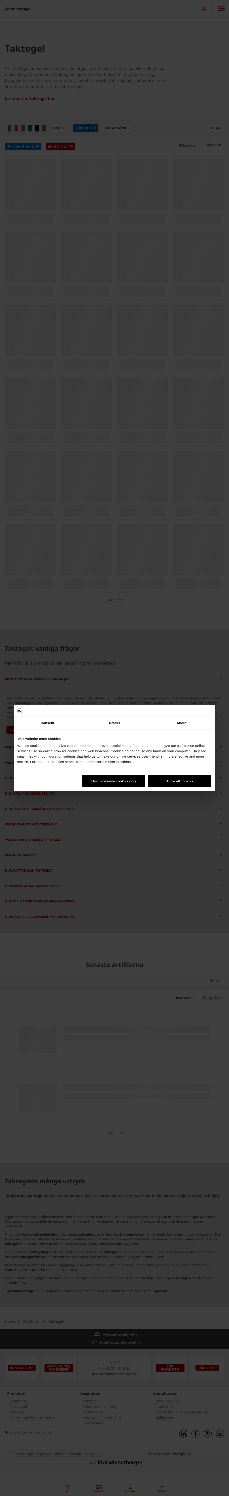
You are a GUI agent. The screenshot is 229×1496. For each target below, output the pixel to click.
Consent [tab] (47, 723)
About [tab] (182, 723)
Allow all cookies (179, 781)
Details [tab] (114, 723)
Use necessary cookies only (113, 781)
